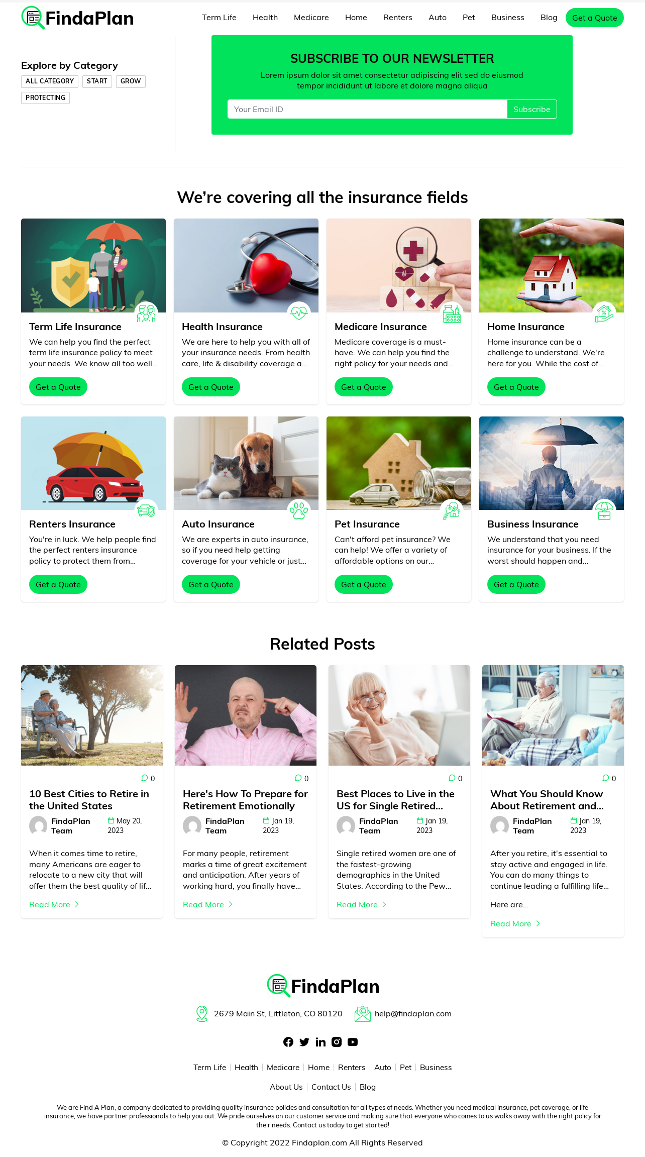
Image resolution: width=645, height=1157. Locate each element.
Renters (397, 17)
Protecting (45, 97)
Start (97, 81)
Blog (549, 17)
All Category (50, 81)
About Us (284, 1088)
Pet (469, 17)
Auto (437, 17)
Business (507, 17)
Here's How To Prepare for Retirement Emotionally (245, 800)
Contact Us (332, 1088)
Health (265, 17)
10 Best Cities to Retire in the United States (89, 800)
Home (356, 17)
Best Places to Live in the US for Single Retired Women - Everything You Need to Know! (396, 800)
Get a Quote (594, 18)
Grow (131, 81)
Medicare (311, 17)
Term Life (219, 17)
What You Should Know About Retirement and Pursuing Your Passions (546, 800)
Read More (54, 904)
